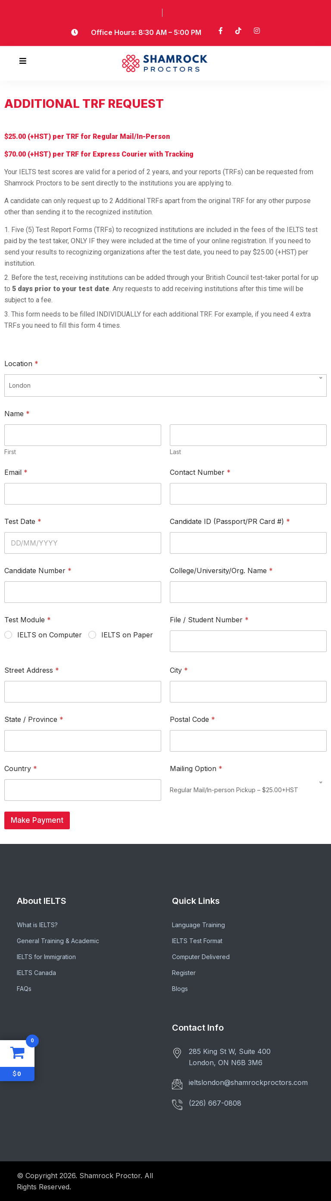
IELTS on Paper (127, 634)
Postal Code (192, 719)
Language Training (198, 924)
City (179, 670)
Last (175, 451)
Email (16, 472)
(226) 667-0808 (215, 1103)
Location (21, 364)
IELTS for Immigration (46, 956)
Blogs (180, 988)
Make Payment (37, 820)
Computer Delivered (201, 956)
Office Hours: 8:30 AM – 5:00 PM (146, 32)
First (10, 451)
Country (20, 769)
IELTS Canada (36, 972)
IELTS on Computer (49, 634)
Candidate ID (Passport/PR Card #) (230, 521)
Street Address (31, 670)
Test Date (22, 521)
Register (184, 972)
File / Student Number (209, 620)
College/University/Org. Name (221, 571)
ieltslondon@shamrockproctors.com (248, 1082)
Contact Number (200, 472)
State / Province (33, 719)
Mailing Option (196, 769)
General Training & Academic (58, 940)
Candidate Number (38, 571)
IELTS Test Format (197, 940)
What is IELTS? (37, 924)
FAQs (24, 988)
